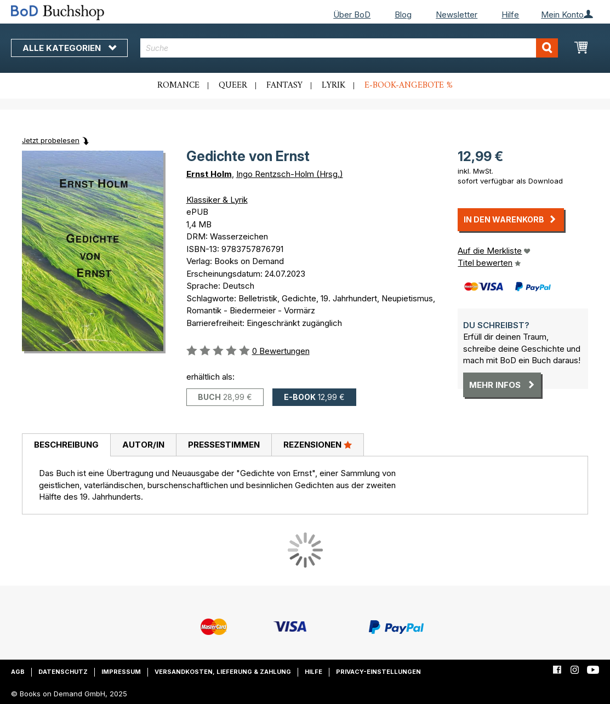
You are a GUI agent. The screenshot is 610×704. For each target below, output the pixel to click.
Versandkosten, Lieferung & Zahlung (223, 672)
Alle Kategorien (69, 48)
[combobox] (349, 48)
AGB (18, 672)
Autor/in (143, 444)
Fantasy (284, 85)
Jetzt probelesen (50, 140)
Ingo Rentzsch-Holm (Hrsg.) (289, 174)
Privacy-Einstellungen (378, 672)
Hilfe (510, 14)
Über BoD (351, 14)
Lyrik (333, 85)
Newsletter (456, 14)
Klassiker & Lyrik (217, 199)
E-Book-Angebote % (408, 85)
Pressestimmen (224, 444)
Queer (233, 85)
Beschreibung (66, 444)
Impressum (121, 672)
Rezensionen (317, 444)
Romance (178, 85)
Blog (403, 14)
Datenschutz (63, 672)
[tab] (66, 445)
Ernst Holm (209, 174)
